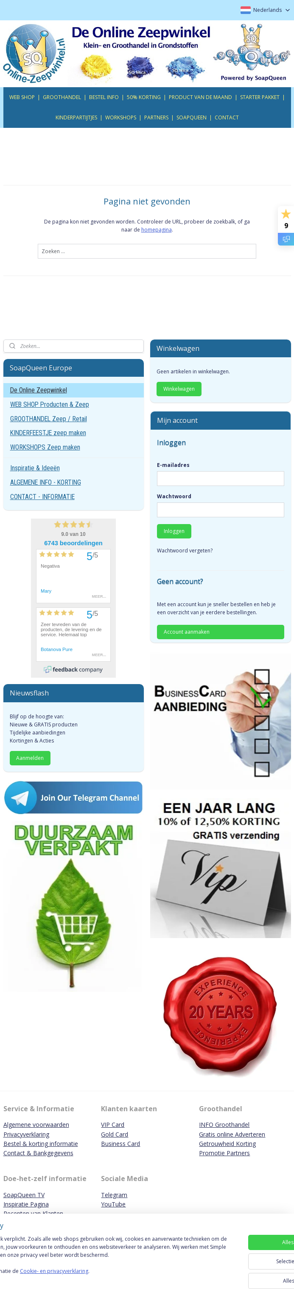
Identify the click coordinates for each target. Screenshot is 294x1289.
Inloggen (174, 531)
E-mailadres (173, 465)
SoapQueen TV (24, 1195)
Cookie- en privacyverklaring (120, 1274)
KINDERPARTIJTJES (76, 117)
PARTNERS (156, 117)
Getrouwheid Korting (227, 1144)
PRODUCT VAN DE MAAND (200, 97)
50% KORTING (144, 97)
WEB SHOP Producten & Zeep (49, 404)
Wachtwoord (174, 496)
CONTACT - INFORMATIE (42, 497)
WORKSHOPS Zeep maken (45, 447)
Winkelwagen (179, 388)
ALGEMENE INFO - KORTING (45, 482)
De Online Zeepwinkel (38, 390)
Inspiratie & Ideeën (35, 468)
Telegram (114, 1195)
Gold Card (114, 1134)
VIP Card (112, 1125)
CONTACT (227, 117)
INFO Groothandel (224, 1125)
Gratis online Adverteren (232, 1134)
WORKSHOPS (120, 117)
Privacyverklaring (26, 1134)
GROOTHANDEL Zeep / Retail (48, 419)
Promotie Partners (224, 1153)
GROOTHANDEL (62, 97)
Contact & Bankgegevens (38, 1153)
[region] (91, 1255)
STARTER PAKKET (260, 97)
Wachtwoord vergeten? (185, 550)
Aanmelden (30, 758)
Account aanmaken (187, 631)
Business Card (120, 1144)
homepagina (156, 229)
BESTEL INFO (104, 97)
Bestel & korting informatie (40, 1144)
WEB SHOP (22, 97)
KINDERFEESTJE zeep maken (48, 433)
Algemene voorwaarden (36, 1125)
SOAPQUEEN (191, 117)
